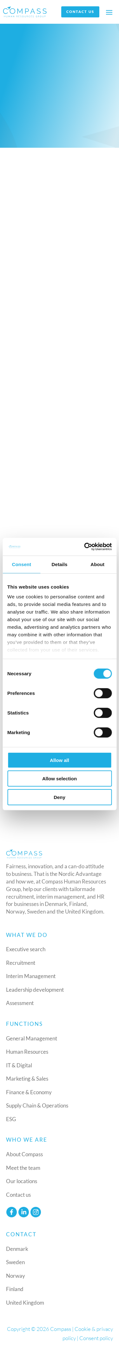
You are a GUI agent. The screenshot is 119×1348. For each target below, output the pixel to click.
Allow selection (59, 778)
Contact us (80, 11)
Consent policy (96, 1338)
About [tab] (97, 564)
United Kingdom (25, 1302)
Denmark (17, 1248)
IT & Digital (19, 1065)
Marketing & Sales (27, 1078)
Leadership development (35, 989)
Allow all (59, 760)
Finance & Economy (29, 1092)
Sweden (15, 1262)
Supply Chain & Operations (37, 1105)
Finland (14, 1289)
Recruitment (20, 962)
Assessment (20, 1003)
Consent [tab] (21, 564)
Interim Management (31, 976)
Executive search (25, 949)
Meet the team (23, 1167)
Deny (59, 797)
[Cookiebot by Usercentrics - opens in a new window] (85, 547)
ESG (11, 1119)
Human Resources (27, 1051)
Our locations (21, 1181)
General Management (31, 1038)
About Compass (24, 1154)
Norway (15, 1275)
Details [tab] (60, 564)
